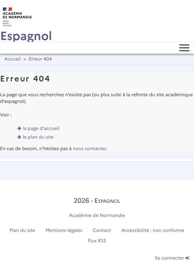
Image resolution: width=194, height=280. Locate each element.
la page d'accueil (41, 128)
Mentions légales (63, 230)
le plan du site (38, 137)
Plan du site (22, 230)
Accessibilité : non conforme (153, 230)
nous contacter (89, 149)
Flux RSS (97, 241)
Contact (102, 230)
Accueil (12, 59)
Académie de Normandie (97, 215)
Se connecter (172, 258)
